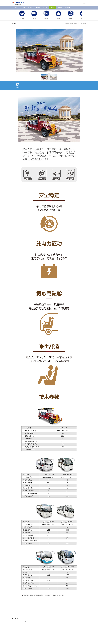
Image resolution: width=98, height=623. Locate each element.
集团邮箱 (84, 3)
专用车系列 (80, 23)
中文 (77, 3)
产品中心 (75, 23)
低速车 (84, 23)
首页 (16, 7)
